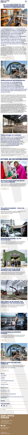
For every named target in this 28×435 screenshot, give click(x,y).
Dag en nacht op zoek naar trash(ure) (11, 363)
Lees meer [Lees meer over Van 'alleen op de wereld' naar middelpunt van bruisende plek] (4, 309)
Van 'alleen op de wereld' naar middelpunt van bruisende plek (12, 302)
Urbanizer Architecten (20, 148)
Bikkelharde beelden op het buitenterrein (11, 239)
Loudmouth (7, 433)
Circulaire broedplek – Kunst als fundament (12, 208)
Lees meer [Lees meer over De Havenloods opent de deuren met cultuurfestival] (4, 188)
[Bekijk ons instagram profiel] (3, 426)
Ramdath (2, 433)
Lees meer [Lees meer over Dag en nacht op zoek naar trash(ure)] (4, 370)
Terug (4, 409)
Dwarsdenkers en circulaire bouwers (11, 332)
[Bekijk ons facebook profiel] (1, 426)
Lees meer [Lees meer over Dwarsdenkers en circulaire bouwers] (4, 340)
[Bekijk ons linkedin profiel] (4, 426)
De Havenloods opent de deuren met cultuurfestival (13, 181)
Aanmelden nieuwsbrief (5, 427)
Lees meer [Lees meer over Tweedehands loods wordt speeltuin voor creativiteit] (4, 277)
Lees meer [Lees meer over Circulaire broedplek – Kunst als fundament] (4, 216)
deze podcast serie (17, 155)
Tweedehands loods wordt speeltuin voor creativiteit (10, 269)
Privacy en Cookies (4, 428)
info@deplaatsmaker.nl (7, 423)
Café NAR (19, 108)
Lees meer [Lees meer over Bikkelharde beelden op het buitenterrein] (4, 246)
